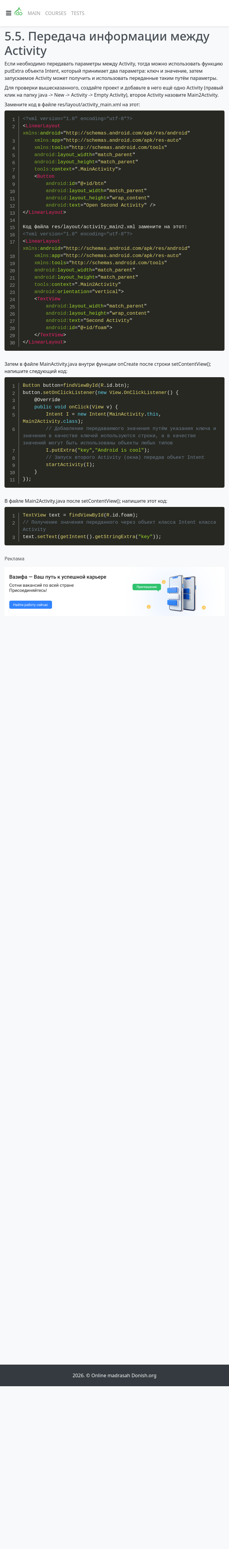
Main (34, 13)
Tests (77, 13)
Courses (55, 13)
